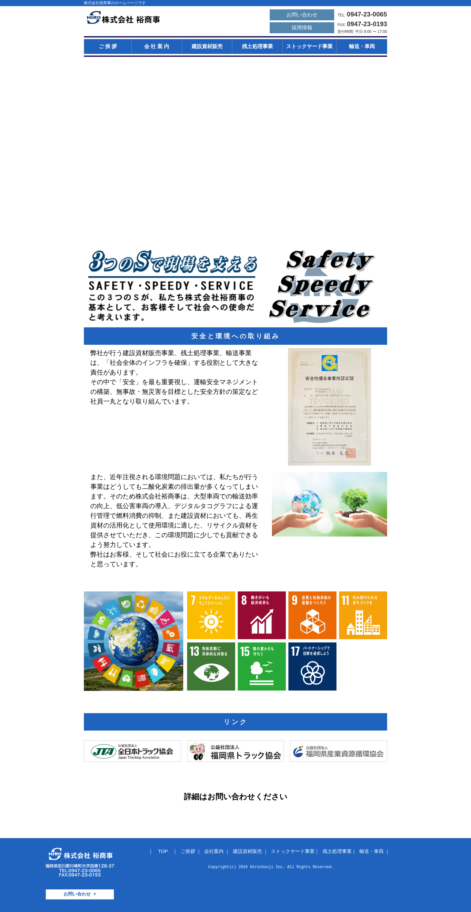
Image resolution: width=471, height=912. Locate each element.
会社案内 (214, 851)
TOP (163, 851)
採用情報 (302, 27)
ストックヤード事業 (309, 46)
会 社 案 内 (156, 46)
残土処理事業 (257, 46)
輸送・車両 (362, 46)
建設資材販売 (207, 46)
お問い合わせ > (80, 894)
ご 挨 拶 (108, 46)
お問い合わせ (301, 14)
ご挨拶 (188, 851)
